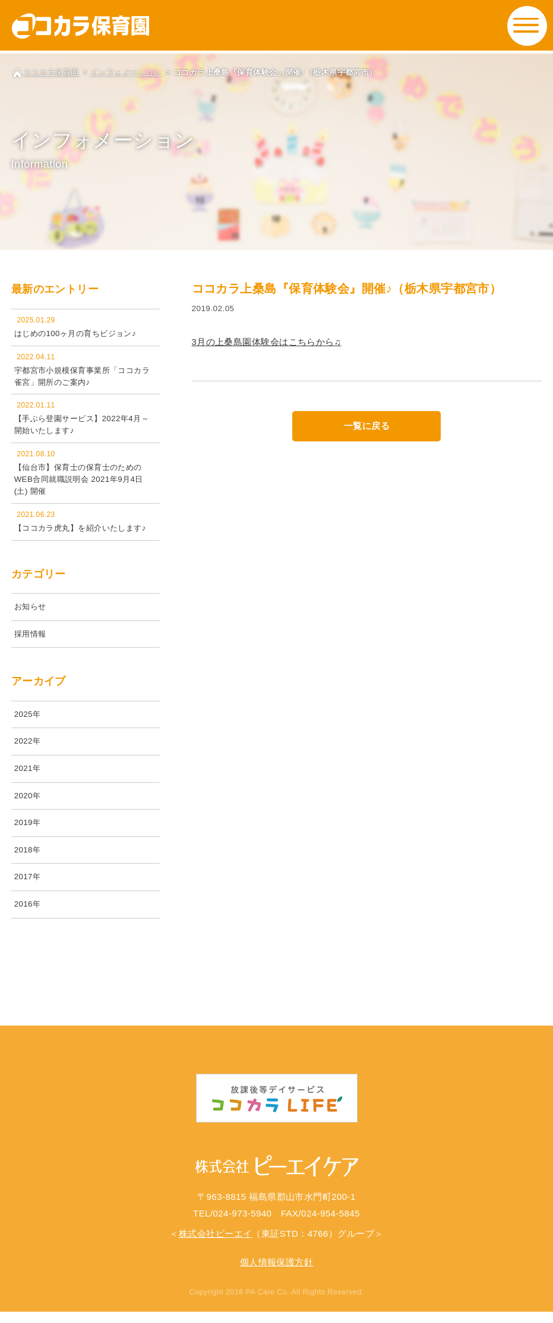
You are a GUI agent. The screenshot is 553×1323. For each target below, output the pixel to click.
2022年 (28, 746)
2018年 (28, 856)
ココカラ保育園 (51, 72)
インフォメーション (126, 72)
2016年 (28, 912)
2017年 (28, 884)
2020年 (28, 801)
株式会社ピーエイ (215, 1244)
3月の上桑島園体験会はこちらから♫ (267, 342)
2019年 (28, 829)
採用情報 (31, 637)
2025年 (28, 718)
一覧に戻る (367, 426)
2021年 (28, 773)
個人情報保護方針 (277, 1273)
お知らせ (31, 609)
